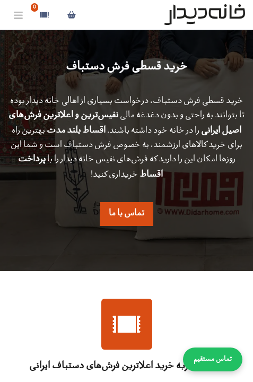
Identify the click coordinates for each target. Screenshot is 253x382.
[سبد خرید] (71, 14)
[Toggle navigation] (18, 15)
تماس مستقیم (213, 359)
